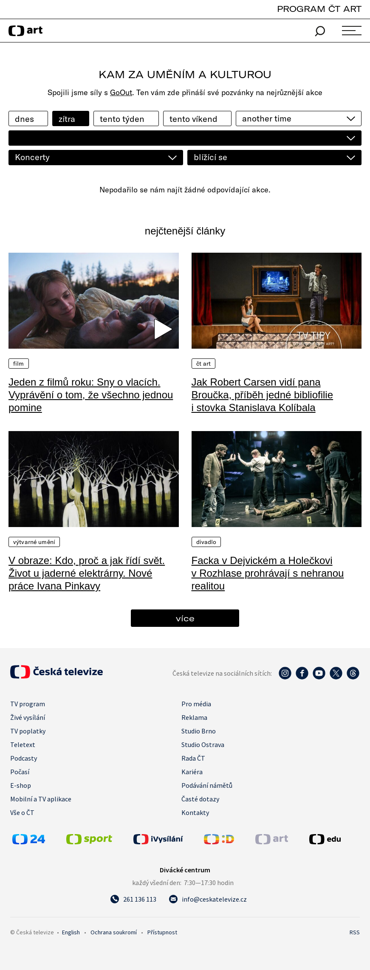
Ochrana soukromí (113, 932)
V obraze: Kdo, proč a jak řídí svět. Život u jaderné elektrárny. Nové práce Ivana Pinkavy (86, 573)
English (71, 932)
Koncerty (32, 157)
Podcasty (23, 758)
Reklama (194, 717)
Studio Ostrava (202, 744)
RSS (355, 932)
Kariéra (192, 771)
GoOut (121, 92)
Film (18, 363)
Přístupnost (162, 932)
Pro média (196, 703)
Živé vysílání (27, 717)
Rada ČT (193, 758)
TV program (27, 703)
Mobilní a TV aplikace (40, 799)
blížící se (210, 157)
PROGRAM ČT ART (319, 8)
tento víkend (193, 118)
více (185, 618)
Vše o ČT (22, 812)
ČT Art (203, 363)
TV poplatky (27, 731)
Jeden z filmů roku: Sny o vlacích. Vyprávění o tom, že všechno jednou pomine (90, 394)
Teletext (22, 744)
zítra (67, 118)
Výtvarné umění (34, 542)
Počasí (19, 771)
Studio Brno (198, 731)
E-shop (20, 785)
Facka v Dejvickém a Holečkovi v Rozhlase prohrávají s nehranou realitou (268, 573)
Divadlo (206, 542)
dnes (24, 118)
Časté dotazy (200, 799)
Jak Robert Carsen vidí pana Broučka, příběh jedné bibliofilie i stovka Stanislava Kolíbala (262, 394)
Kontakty (195, 812)
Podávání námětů (206, 785)
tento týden (122, 118)
